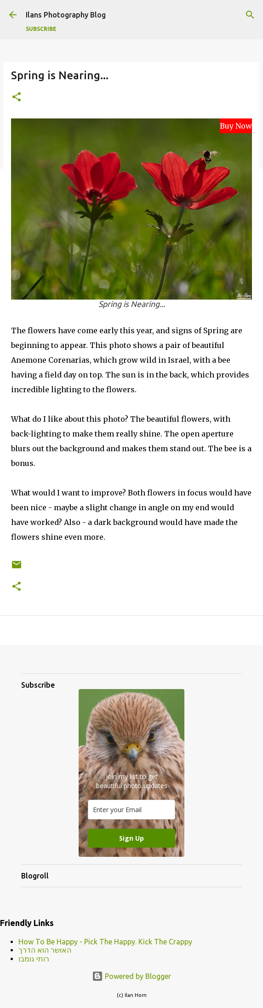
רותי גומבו (33, 959)
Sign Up (131, 838)
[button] (16, 97)
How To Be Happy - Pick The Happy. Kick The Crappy (105, 941)
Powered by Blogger (131, 976)
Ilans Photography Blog (66, 15)
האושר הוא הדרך (44, 950)
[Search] (250, 15)
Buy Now (236, 125)
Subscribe (41, 29)
